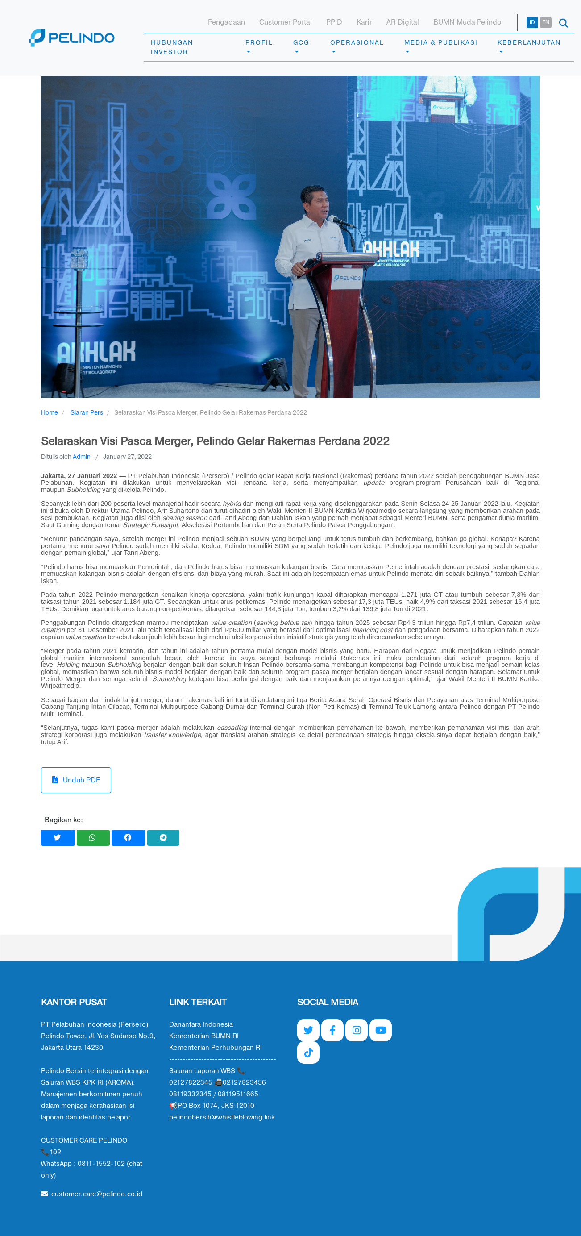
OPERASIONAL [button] (357, 42)
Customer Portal (285, 22)
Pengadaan (226, 22)
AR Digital (402, 22)
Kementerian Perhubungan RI (215, 1048)
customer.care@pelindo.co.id (91, 1194)
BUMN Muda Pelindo (467, 22)
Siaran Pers (87, 412)
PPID (334, 22)
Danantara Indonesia (201, 1024)
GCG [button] (301, 42)
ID (532, 22)
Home (49, 412)
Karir (364, 22)
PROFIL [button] (259, 42)
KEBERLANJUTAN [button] (529, 42)
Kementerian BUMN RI (204, 1036)
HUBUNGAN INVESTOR (172, 47)
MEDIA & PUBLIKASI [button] (441, 42)
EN (545, 22)
